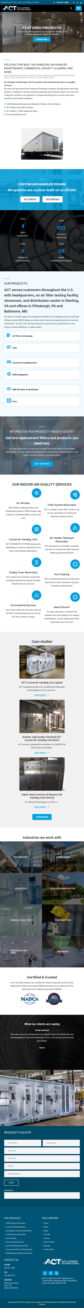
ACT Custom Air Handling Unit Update (42, 682)
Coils (14, 348)
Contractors (63, 920)
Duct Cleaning (61, 574)
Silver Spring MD (48, 1283)
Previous (6, 32)
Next (78, 32)
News (46, 1231)
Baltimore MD (61, 1283)
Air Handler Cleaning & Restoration (19, 1231)
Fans (14, 401)
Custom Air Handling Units (24, 363)
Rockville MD (71, 1281)
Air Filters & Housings (22, 336)
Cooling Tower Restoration (23, 572)
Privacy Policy (49, 1249)
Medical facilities (16, 920)
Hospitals (21, 888)
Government (21, 857)
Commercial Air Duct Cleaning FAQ (19, 1249)
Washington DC (67, 1278)
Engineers (63, 951)
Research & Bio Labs (19, 951)
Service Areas (49, 1242)
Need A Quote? (62, 607)
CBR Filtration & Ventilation (25, 389)
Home (46, 1223)
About (46, 1227)
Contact (47, 1238)
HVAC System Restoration (62, 505)
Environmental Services (23, 605)
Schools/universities (63, 888)
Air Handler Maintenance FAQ (17, 1246)
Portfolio (47, 1234)
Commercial (63, 857)
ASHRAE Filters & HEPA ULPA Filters (19, 1253)
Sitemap (47, 1246)
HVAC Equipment (20, 375)
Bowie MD (57, 1278)
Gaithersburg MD (59, 1281)
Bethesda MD (47, 1278)
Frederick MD (47, 1281)
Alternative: (8, 1190)
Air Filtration (23, 503)
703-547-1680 (62, 2)
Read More (40, 695)
